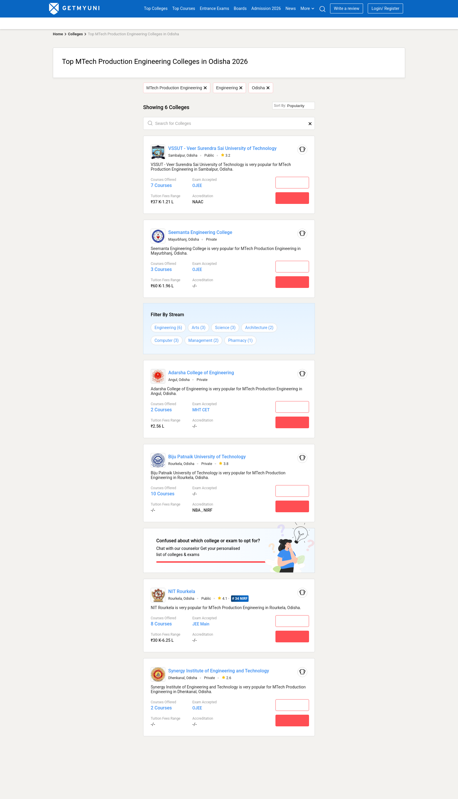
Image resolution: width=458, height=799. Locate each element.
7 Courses (161, 185)
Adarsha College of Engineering (201, 372)
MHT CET (200, 410)
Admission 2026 (266, 8)
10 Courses (162, 493)
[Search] (322, 9)
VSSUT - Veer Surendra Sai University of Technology (222, 148)
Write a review (346, 8)
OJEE (197, 185)
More (308, 8)
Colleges (75, 34)
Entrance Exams (214, 8)
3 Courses (161, 269)
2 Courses (161, 409)
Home (58, 34)
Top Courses (183, 8)
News (291, 8)
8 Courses (161, 622)
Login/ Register (385, 8)
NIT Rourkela (181, 589)
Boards (240, 8)
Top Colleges (156, 8)
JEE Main (200, 622)
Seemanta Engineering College (200, 232)
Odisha (260, 87)
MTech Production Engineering (176, 87)
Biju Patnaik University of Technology (207, 456)
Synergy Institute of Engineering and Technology (218, 669)
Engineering (229, 87)
